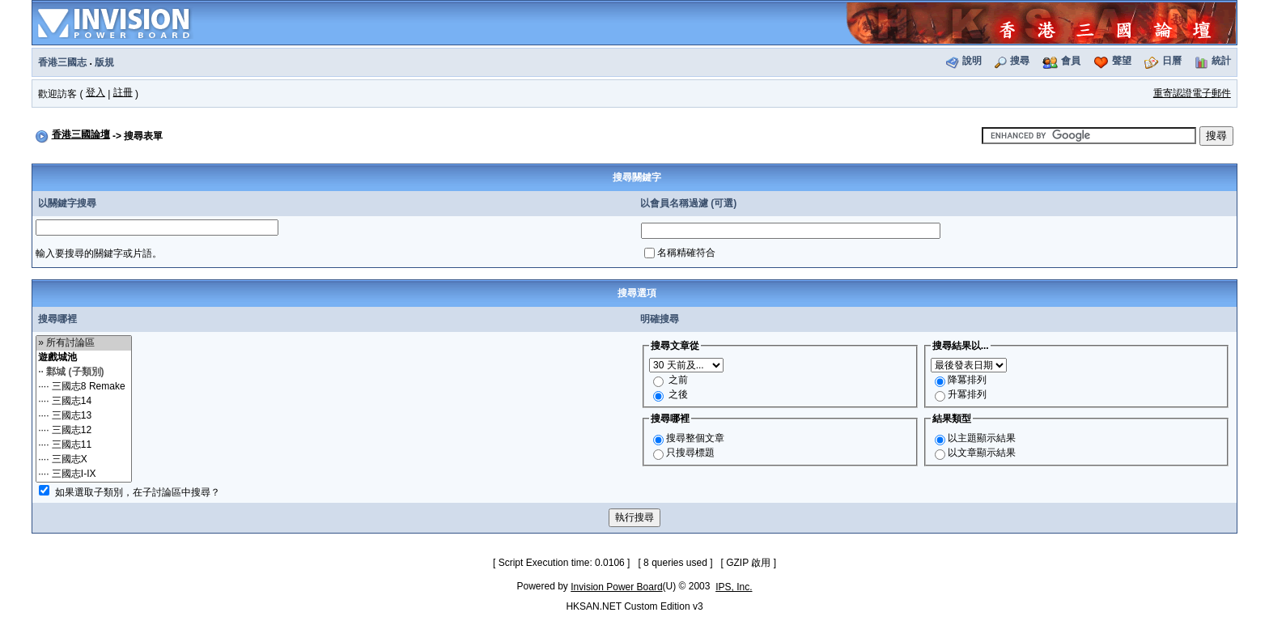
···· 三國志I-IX (83, 474)
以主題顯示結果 (982, 438)
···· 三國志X (83, 460)
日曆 (1172, 60)
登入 (95, 92)
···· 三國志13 (83, 416)
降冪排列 (967, 379)
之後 (678, 394)
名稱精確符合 (686, 252)
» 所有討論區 (83, 343)
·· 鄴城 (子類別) (83, 372)
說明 (972, 60)
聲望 (1121, 60)
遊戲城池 (83, 358)
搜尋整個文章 (695, 438)
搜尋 (1019, 60)
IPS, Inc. (733, 587)
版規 (104, 62)
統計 (1221, 60)
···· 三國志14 (83, 401)
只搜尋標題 (690, 452)
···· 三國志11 (83, 445)
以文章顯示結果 (982, 452)
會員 (1070, 60)
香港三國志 (62, 62)
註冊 (123, 92)
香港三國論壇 (81, 134)
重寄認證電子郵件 (1192, 93)
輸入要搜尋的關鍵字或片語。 (99, 253)
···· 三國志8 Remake (83, 387)
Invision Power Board (616, 587)
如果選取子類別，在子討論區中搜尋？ (137, 492)
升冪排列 (967, 394)
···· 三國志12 (83, 430)
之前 (678, 379)
